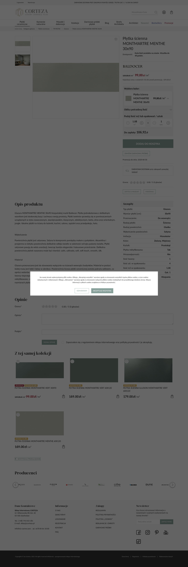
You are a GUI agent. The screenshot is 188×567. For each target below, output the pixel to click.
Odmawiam (82, 291)
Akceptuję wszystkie (102, 291)
